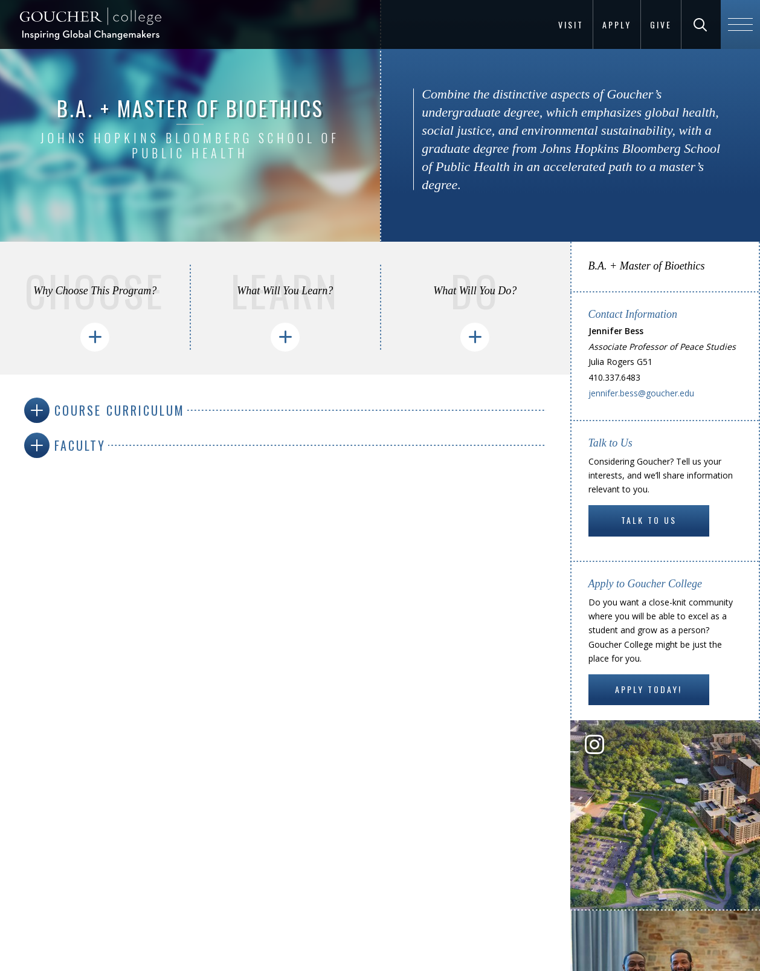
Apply (616, 24)
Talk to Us (649, 520)
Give (661, 24)
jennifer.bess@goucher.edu (641, 393)
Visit (571, 24)
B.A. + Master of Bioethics (646, 266)
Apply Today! (648, 689)
